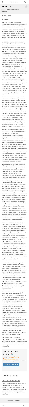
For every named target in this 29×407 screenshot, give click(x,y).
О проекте (10, 400)
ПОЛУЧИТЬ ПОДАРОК (11, 364)
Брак (24, 405)
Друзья (4, 405)
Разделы (17, 400)
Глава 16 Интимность (11, 381)
